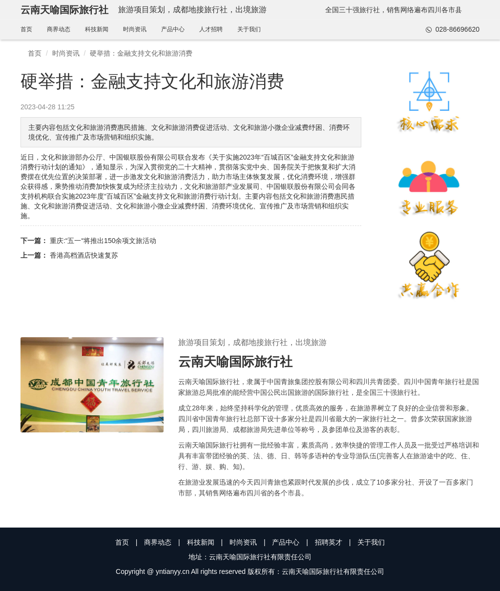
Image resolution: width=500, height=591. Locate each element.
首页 (26, 29)
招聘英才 (328, 542)
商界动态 (58, 29)
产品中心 (173, 29)
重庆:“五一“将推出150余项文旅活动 (103, 241)
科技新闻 (96, 29)
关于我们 (249, 29)
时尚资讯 (134, 29)
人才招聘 (211, 29)
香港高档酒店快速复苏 (84, 255)
